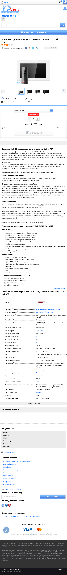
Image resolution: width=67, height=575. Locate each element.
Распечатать (62, 39)
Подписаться (52, 364)
